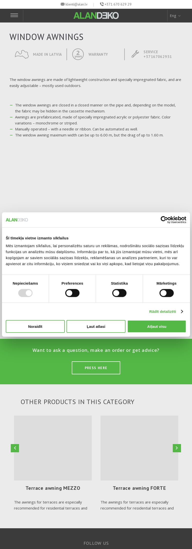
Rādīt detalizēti (162, 311)
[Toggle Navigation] (16, 15)
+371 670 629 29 (118, 4)
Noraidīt (35, 326)
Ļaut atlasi (96, 326)
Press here (96, 368)
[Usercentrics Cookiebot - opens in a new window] (164, 219)
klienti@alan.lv (77, 4)
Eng (176, 15)
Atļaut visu (156, 326)
